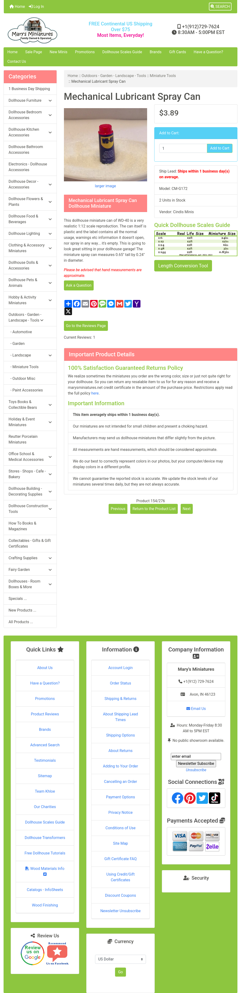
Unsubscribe (196, 770)
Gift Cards (177, 52)
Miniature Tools (163, 75)
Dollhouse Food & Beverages (30, 219)
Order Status (120, 683)
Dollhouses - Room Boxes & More (30, 584)
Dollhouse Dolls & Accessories (30, 265)
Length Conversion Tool (183, 266)
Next (187, 508)
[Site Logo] (42, 30)
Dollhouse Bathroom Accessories (26, 150)
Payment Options (120, 797)
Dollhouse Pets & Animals (30, 283)
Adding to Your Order (120, 766)
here (95, 393)
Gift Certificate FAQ (120, 859)
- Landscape (30, 355)
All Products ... (21, 622)
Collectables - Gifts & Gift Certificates (30, 543)
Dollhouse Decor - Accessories (30, 184)
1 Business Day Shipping (29, 89)
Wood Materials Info (44, 871)
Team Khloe (45, 791)
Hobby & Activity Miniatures (30, 300)
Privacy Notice (120, 812)
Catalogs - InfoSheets (45, 889)
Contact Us (16, 61)
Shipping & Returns (121, 698)
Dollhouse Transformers (45, 837)
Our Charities (45, 807)
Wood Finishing (45, 905)
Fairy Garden (30, 569)
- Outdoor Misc (22, 378)
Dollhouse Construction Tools (30, 509)
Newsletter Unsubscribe (120, 911)
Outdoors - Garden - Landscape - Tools (114, 75)
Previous (118, 508)
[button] (220, 6)
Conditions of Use (120, 828)
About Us (45, 667)
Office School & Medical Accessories (30, 457)
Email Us (196, 708)
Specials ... (18, 598)
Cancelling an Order (120, 781)
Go (120, 972)
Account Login (120, 667)
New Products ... (22, 610)
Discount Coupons (120, 895)
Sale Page (33, 52)
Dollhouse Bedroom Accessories (30, 115)
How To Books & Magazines (22, 526)
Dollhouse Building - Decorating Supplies (30, 491)
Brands (156, 52)
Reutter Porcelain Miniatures (23, 439)
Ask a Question (79, 285)
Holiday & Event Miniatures (30, 422)
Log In (36, 6)
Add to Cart (219, 148)
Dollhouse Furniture (30, 100)
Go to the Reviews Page (86, 325)
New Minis (58, 52)
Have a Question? (208, 52)
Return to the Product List (153, 508)
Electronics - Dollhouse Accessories (28, 167)
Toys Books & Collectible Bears (30, 405)
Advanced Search (45, 745)
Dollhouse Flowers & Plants (30, 202)
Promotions (85, 52)
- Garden (17, 343)
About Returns (120, 750)
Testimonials (45, 760)
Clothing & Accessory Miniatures (30, 248)
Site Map (120, 843)
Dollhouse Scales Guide (122, 52)
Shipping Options (120, 735)
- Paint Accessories (26, 390)
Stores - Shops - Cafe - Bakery (30, 474)
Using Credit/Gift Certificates (120, 877)
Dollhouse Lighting (30, 233)
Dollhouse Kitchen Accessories (30, 132)
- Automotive (20, 332)
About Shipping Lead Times (120, 717)
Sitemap (45, 776)
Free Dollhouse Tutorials (44, 853)
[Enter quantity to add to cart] (183, 148)
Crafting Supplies (30, 558)
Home (17, 6)
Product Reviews (45, 714)
